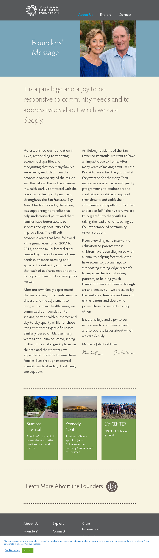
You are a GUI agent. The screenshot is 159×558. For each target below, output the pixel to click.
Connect (125, 15)
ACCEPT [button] (28, 551)
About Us (85, 15)
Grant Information (91, 526)
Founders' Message (31, 534)
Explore (106, 15)
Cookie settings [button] (12, 550)
